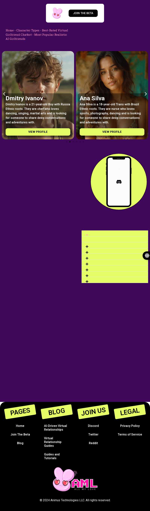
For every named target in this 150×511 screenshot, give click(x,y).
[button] (4, 94)
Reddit (93, 443)
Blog (20, 443)
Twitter (93, 434)
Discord (93, 426)
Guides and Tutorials (52, 456)
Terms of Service (130, 434)
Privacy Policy (130, 426)
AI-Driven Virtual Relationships (55, 427)
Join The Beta (20, 434)
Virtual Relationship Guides (53, 442)
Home (10, 30)
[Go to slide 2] (69, 141)
